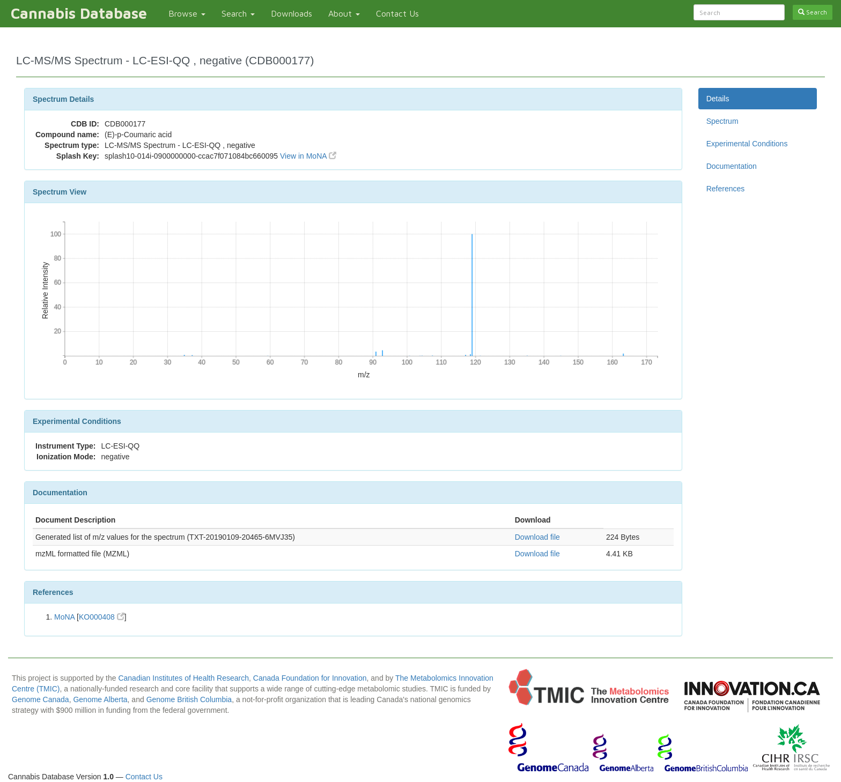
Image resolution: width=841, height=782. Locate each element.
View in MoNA (308, 156)
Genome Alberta (100, 699)
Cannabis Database (79, 13)
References (725, 188)
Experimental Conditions (747, 143)
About (344, 13)
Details (717, 98)
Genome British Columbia (189, 699)
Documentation (731, 166)
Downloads (291, 13)
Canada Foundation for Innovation (310, 678)
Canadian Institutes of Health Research (183, 678)
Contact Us (397, 13)
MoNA (64, 617)
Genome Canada (40, 699)
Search (238, 13)
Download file (537, 537)
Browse (186, 13)
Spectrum (722, 121)
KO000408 (101, 617)
